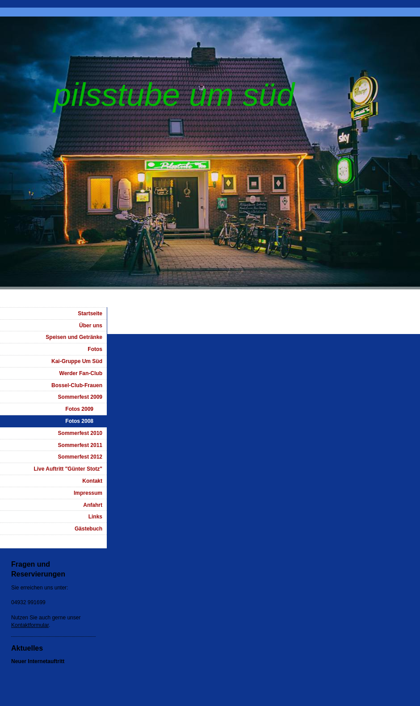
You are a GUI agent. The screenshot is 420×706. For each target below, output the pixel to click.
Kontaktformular (30, 625)
